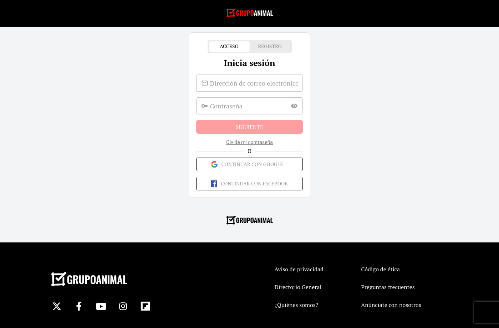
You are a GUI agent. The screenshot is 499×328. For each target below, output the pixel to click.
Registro (270, 46)
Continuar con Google (250, 164)
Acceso (229, 46)
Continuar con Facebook (250, 183)
